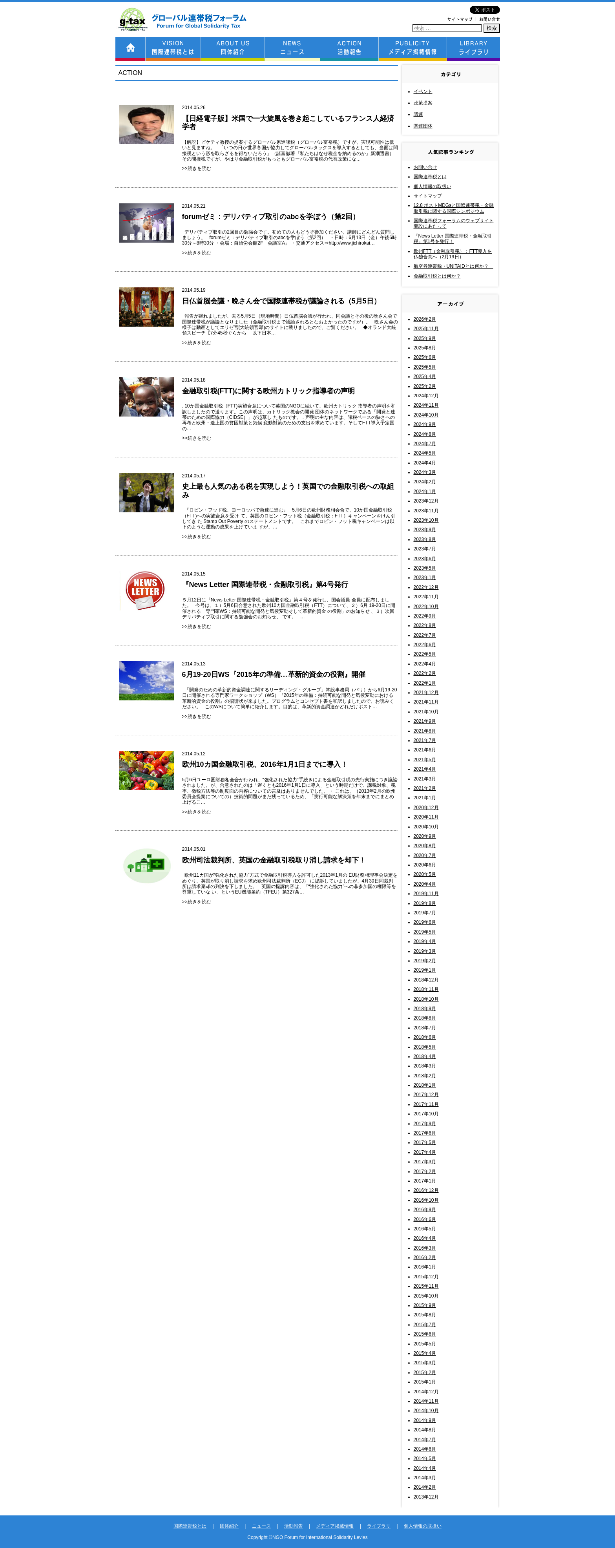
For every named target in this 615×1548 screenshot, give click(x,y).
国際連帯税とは (430, 176)
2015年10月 (426, 1296)
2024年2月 (425, 481)
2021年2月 (425, 788)
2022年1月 (425, 683)
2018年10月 (426, 999)
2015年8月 (425, 1315)
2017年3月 (425, 1161)
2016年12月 (426, 1190)
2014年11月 (426, 1401)
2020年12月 (426, 807)
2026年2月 (425, 319)
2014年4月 (425, 1468)
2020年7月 (425, 855)
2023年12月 (426, 501)
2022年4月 (425, 664)
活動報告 (293, 1526)
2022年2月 (425, 673)
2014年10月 (426, 1410)
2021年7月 (425, 740)
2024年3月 (425, 472)
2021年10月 (426, 712)
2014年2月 (425, 1487)
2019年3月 (425, 951)
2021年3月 (425, 779)
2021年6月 (425, 750)
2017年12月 (426, 1094)
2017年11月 (426, 1104)
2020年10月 (426, 827)
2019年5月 (425, 932)
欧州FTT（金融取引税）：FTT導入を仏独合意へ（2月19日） (453, 254)
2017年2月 (425, 1171)
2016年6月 (425, 1219)
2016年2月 (425, 1257)
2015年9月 (425, 1305)
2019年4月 (425, 941)
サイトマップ (428, 196)
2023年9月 (425, 529)
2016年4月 (425, 1238)
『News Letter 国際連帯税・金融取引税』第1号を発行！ (453, 238)
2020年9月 (425, 836)
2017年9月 (425, 1123)
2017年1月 (425, 1181)
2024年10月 (426, 415)
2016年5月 (425, 1229)
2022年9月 (425, 616)
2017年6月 (425, 1133)
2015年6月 (425, 1334)
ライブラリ (379, 1526)
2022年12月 (426, 587)
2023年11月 (426, 511)
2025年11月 (426, 328)
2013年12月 (426, 1497)
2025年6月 (425, 357)
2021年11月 (426, 702)
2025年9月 (425, 338)
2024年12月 (426, 395)
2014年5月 (425, 1458)
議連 (418, 114)
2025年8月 (425, 348)
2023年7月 (425, 549)
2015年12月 (426, 1276)
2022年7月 (425, 635)
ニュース (261, 1526)
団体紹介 (229, 1526)
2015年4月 (425, 1353)
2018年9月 (425, 1008)
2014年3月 (425, 1477)
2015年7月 (425, 1324)
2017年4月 (425, 1152)
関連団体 (423, 126)
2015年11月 (426, 1286)
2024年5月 (425, 453)
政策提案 (423, 103)
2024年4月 (425, 463)
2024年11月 (426, 405)
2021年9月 (425, 721)
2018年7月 (425, 1028)
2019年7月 (425, 913)
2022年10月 (426, 606)
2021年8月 (425, 731)
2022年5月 (425, 654)
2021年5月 (425, 759)
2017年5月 (425, 1142)
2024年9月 (425, 424)
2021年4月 (425, 769)
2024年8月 (425, 434)
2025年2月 (425, 386)
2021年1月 (425, 798)
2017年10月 (426, 1114)
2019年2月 (425, 960)
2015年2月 (425, 1372)
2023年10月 (426, 520)
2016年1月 (425, 1267)
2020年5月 (425, 874)
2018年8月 (425, 1018)
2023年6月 (425, 558)
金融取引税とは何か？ (437, 276)
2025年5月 (425, 367)
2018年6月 (425, 1037)
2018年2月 (425, 1075)
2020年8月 (425, 845)
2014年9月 (425, 1420)
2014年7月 (425, 1439)
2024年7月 (425, 443)
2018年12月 (426, 980)
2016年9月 (425, 1209)
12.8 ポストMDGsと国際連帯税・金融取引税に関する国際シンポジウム (454, 208)
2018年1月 (425, 1085)
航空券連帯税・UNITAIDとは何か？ (453, 266)
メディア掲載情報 (335, 1526)
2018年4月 (425, 1056)
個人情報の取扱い (432, 186)
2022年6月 (425, 644)
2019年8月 (425, 903)
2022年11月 (426, 596)
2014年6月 (425, 1449)
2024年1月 (425, 491)
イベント (423, 91)
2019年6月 (425, 922)
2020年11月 (426, 817)
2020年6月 (425, 865)
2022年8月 (425, 625)
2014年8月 (425, 1430)
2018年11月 (426, 989)
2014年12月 (426, 1391)
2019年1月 (425, 970)
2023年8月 (425, 539)
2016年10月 (426, 1200)
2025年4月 (425, 376)
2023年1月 (425, 577)
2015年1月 (425, 1382)
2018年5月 (425, 1047)
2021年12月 (426, 692)
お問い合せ (425, 167)
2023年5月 (425, 568)
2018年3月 (425, 1066)
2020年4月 (425, 884)
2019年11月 (426, 893)
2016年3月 (425, 1248)
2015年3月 (425, 1362)
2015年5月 (425, 1344)
